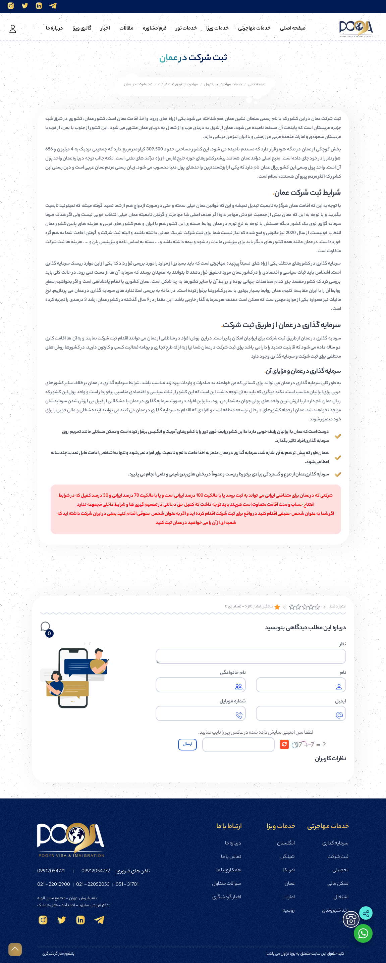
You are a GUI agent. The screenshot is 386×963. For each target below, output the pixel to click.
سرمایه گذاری (335, 844)
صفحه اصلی (256, 85)
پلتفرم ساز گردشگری (58, 954)
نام (343, 673)
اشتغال (341, 897)
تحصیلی (340, 871)
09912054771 (51, 872)
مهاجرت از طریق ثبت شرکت (178, 85)
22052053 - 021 (93, 885)
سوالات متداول (226, 884)
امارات (289, 897)
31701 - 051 (127, 885)
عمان (290, 884)
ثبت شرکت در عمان (138, 85)
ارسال (187, 744)
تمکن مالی (337, 884)
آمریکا (289, 871)
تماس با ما (231, 857)
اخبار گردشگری (226, 897)
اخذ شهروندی (335, 911)
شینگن (287, 857)
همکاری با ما (228, 871)
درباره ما (233, 844)
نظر (343, 645)
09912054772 (95, 872)
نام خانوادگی (233, 673)
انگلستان (286, 844)
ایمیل (340, 702)
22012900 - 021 (53, 885)
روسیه (288, 911)
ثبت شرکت (338, 857)
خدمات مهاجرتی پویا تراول (223, 85)
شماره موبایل (233, 702)
